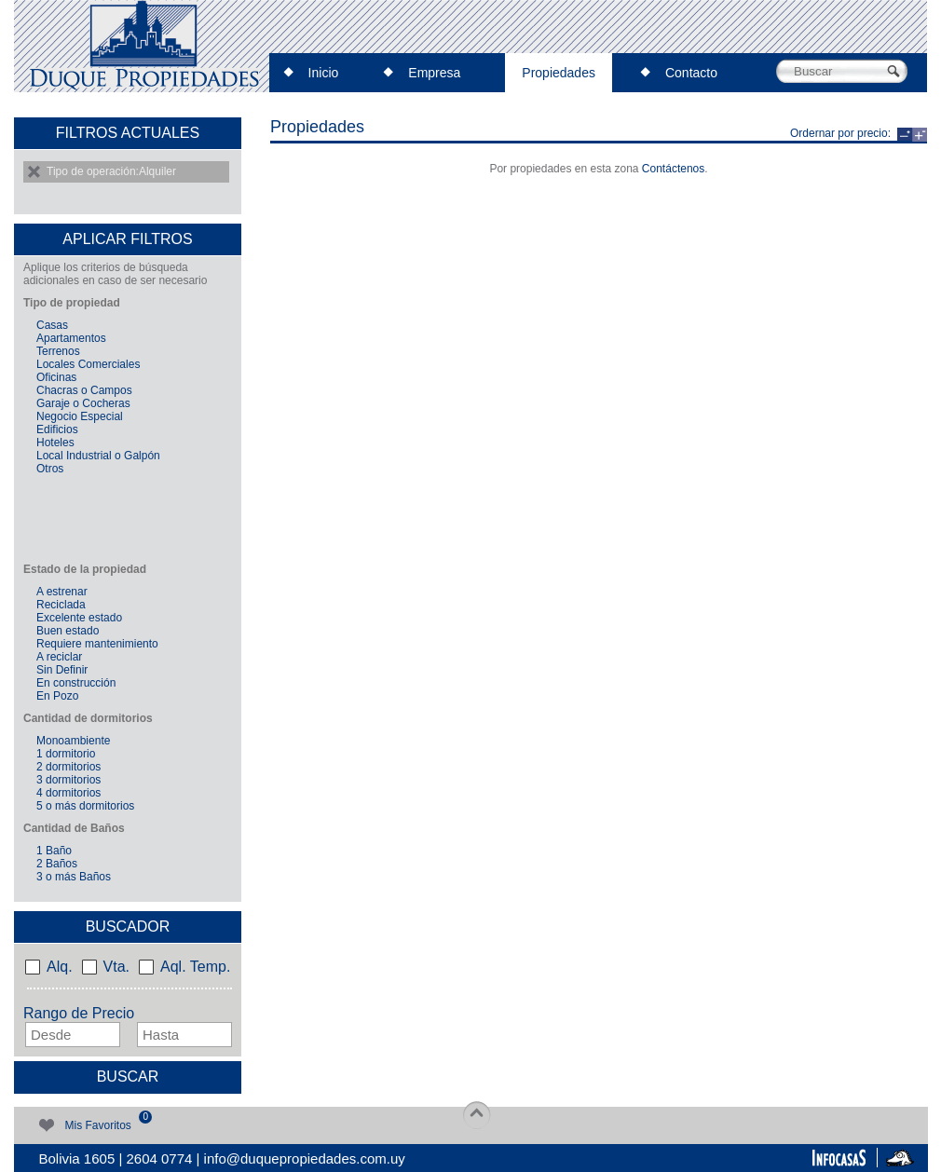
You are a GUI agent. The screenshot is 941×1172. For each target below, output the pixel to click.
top (477, 1115)
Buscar (128, 1076)
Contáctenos (673, 168)
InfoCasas (838, 1156)
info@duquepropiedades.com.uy (304, 1158)
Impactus (899, 1156)
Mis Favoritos (95, 1123)
